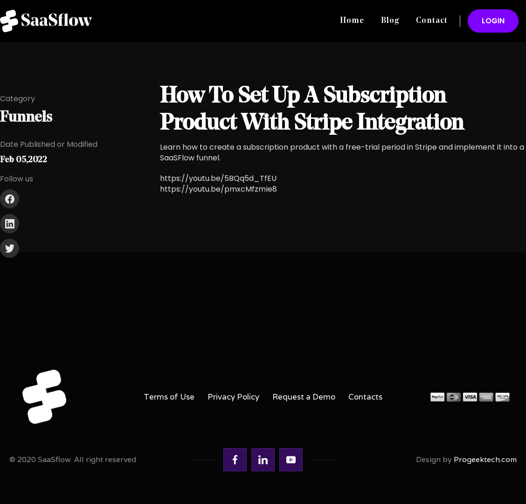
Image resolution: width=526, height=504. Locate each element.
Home (352, 21)
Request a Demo (303, 397)
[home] (49, 21)
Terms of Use (169, 397)
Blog (390, 21)
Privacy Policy (233, 397)
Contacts (365, 397)
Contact (432, 21)
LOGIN (493, 20)
